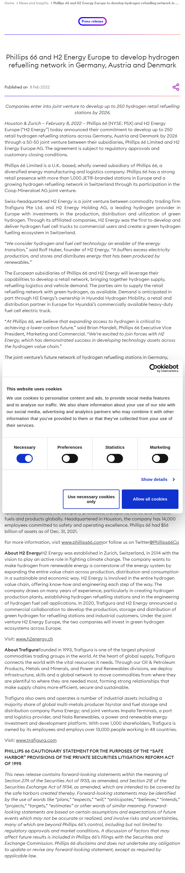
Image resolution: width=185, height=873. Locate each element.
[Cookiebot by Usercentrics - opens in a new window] (153, 368)
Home (9, 3)
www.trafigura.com (36, 740)
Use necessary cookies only (91, 499)
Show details (154, 479)
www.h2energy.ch (34, 639)
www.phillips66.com (82, 542)
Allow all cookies (150, 499)
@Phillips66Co (164, 542)
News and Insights (33, 3)
